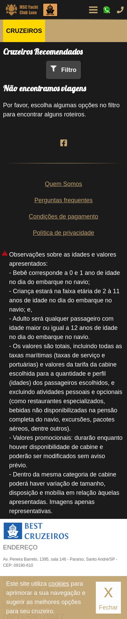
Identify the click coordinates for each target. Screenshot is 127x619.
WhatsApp (106, 10)
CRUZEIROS (24, 30)
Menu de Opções (93, 10)
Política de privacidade (63, 232)
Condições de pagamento (63, 216)
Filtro (69, 70)
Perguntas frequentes (63, 200)
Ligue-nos (120, 10)
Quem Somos (63, 184)
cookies (58, 583)
